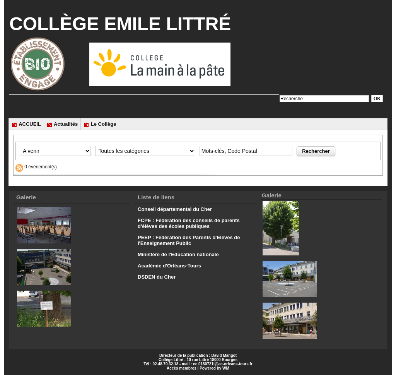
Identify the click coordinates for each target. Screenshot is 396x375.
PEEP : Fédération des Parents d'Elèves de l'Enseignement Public (189, 240)
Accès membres (181, 368)
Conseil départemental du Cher (175, 209)
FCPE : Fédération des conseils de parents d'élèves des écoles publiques (189, 223)
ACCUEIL (26, 124)
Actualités (62, 124)
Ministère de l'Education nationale (178, 254)
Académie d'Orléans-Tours (169, 266)
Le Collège (100, 124)
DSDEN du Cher (157, 277)
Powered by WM (214, 368)
